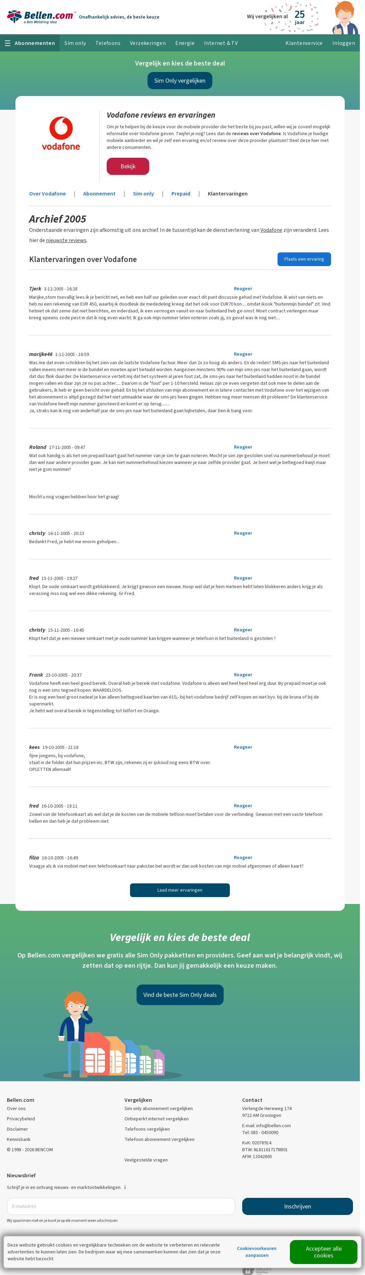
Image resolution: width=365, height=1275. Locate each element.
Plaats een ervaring (304, 259)
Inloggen (343, 43)
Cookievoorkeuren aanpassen (256, 1252)
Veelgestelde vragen (146, 1160)
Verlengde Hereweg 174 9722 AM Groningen (267, 1112)
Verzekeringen (148, 43)
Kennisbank (19, 1139)
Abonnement (99, 193)
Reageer (243, 288)
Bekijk (128, 166)
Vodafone (271, 230)
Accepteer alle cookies (324, 1252)
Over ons (16, 1108)
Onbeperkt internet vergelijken (157, 1119)
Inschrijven (297, 1206)
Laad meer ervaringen (179, 890)
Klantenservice (304, 43)
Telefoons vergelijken (147, 1129)
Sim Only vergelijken (179, 80)
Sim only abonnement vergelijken (159, 1108)
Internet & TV (221, 43)
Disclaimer (17, 1129)
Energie (185, 43)
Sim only (143, 193)
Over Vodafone (47, 193)
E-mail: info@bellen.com (266, 1125)
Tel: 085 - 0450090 (260, 1132)
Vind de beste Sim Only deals (180, 995)
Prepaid (181, 193)
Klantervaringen (228, 193)
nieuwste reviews (66, 240)
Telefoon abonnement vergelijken (160, 1139)
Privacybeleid (21, 1119)
